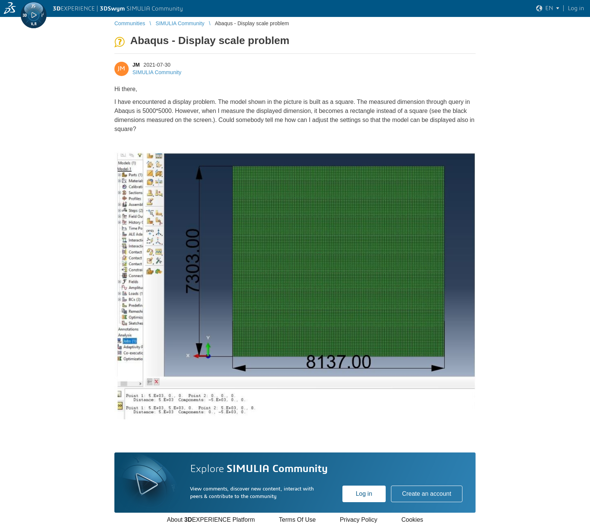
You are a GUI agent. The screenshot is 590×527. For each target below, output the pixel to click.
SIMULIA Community (156, 72)
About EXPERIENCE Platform (211, 519)
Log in (364, 493)
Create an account (426, 493)
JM (136, 65)
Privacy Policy (358, 519)
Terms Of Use (297, 519)
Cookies (412, 519)
